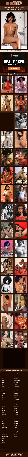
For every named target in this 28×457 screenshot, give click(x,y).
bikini (3, 397)
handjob (3, 410)
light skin (17, 399)
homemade (4, 414)
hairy (3, 408)
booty (16, 376)
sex (2, 431)
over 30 (16, 417)
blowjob (17, 373)
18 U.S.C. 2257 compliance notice (14, 455)
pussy (16, 423)
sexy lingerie (4, 434)
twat (16, 427)
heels (3, 412)
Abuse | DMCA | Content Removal (14, 454)
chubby (16, 382)
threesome (4, 447)
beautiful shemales (6, 388)
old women (17, 416)
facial (16, 395)
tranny (16, 425)
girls (3, 404)
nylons (16, 414)
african (3, 373)
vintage (16, 431)
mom (16, 408)
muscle (16, 410)
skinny (3, 438)
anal (2, 376)
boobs (16, 375)
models (16, 406)
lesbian (3, 423)
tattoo (3, 444)
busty (16, 378)
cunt (16, 391)
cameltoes (17, 380)
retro (3, 425)
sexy (3, 432)
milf (16, 404)
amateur (3, 375)
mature (16, 403)
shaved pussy (5, 436)
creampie (17, 388)
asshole (3, 380)
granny (3, 406)
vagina (16, 429)
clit (16, 384)
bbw (2, 384)
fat (15, 397)
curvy (16, 393)
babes (3, 382)
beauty (3, 389)
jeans (3, 417)
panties (16, 419)
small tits (4, 442)
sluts (3, 440)
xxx (16, 436)
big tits (3, 395)
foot (2, 401)
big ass (3, 391)
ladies (3, 419)
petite (16, 421)
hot (2, 416)
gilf (2, 403)
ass (2, 378)
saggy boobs (4, 427)
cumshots (17, 389)
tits (2, 449)
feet (2, 399)
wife (16, 434)
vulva (16, 432)
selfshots (4, 429)
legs (2, 421)
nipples (16, 412)
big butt (3, 393)
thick (3, 445)
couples (17, 386)
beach (3, 386)
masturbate (17, 401)
